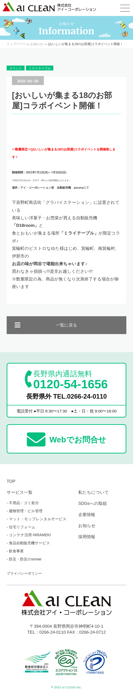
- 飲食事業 (15, 551)
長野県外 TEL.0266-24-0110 (66, 396)
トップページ (16, 44)
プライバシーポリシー (24, 573)
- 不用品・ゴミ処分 (23, 503)
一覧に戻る (66, 329)
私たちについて (93, 492)
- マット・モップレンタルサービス (36, 519)
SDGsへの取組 (92, 503)
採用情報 (86, 536)
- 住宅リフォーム (21, 527)
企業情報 (86, 514)
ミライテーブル (40, 68)
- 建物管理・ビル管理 (24, 511)
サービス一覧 (19, 492)
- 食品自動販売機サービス (28, 543)
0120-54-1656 (70, 380)
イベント (15, 68)
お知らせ (37, 44)
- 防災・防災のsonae (24, 559)
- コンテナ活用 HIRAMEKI (29, 535)
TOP (11, 481)
